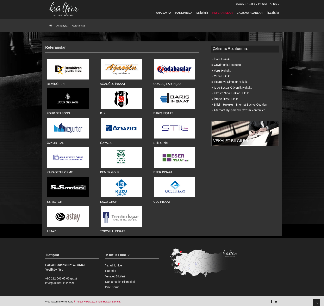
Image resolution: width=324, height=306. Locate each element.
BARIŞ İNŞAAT (163, 113)
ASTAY (51, 231)
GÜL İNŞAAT (161, 201)
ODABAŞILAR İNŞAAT (168, 84)
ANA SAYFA (163, 12)
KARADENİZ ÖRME (60, 172)
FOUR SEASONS (58, 113)
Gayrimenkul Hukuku (227, 64)
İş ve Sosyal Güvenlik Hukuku (233, 87)
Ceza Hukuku (222, 76)
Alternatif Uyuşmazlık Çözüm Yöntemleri (239, 110)
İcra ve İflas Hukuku (226, 99)
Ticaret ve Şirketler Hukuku (231, 81)
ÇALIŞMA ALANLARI (250, 12)
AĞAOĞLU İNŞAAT (112, 84)
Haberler (110, 270)
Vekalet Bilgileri (115, 276)
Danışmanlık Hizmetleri (120, 281)
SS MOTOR (54, 201)
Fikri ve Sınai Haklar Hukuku (232, 93)
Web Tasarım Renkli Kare (59, 301)
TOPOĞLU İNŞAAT (112, 231)
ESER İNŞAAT (162, 172)
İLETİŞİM (273, 12)
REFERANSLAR (222, 12)
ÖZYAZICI (106, 143)
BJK (103, 113)
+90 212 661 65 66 (263, 4)
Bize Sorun (112, 287)
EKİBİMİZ (202, 12)
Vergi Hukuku (222, 70)
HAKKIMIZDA (183, 12)
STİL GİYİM (160, 143)
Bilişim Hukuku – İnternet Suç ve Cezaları (240, 104)
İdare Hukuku (222, 59)
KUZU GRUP (108, 201)
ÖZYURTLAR (55, 143)
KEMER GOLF (109, 172)
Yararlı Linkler (114, 265)
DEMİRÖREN (56, 84)
